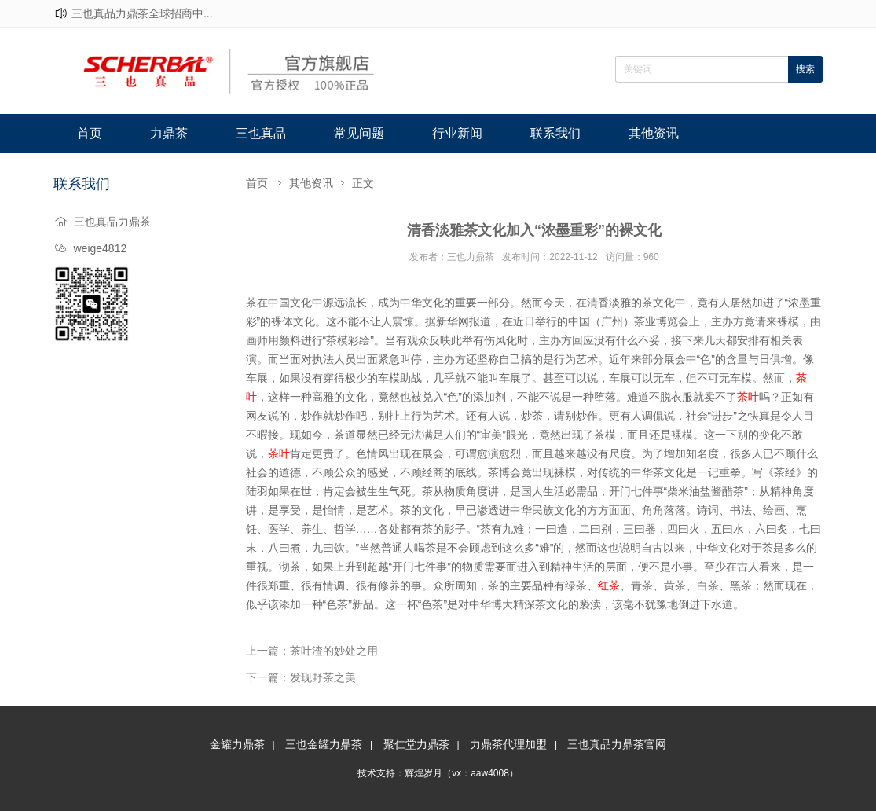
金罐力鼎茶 (237, 744)
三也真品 (261, 133)
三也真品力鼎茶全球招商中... (142, 13)
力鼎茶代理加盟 (508, 744)
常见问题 (359, 133)
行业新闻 (457, 133)
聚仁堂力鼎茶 (416, 744)
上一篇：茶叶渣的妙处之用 (312, 650)
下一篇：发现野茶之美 (301, 677)
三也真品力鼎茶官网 (616, 744)
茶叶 (748, 397)
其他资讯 (654, 133)
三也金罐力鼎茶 (323, 744)
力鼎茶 (169, 133)
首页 (89, 133)
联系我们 (555, 133)
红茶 (609, 585)
